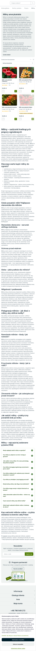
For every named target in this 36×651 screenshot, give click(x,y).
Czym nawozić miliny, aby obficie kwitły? (14, 501)
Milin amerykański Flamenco (7, 80)
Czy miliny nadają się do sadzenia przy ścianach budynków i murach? (16, 474)
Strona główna (5, 8)
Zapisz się (29, 554)
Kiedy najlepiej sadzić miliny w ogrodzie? (14, 450)
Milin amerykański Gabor (25, 107)
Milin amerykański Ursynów (9, 107)
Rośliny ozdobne (16, 8)
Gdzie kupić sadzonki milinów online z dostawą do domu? (16, 506)
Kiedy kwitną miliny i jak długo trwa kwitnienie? (16, 484)
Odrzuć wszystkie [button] (18, 644)
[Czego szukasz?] (33, 3)
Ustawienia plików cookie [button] (18, 648)
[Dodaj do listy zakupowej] (3, 91)
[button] (30, 59)
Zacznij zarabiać (18, 568)
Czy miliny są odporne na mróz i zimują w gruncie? (14, 455)
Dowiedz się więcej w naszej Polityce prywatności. (15, 635)
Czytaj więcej (6, 54)
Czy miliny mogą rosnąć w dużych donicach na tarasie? (16, 489)
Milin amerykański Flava (25, 80)
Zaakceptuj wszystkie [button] (18, 639)
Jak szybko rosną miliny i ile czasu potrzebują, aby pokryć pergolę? (16, 461)
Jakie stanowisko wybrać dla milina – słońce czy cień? (16, 495)
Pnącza (26, 8)
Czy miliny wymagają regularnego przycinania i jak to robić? (16, 468)
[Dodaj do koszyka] (15, 91)
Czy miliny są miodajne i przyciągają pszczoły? (16, 479)
